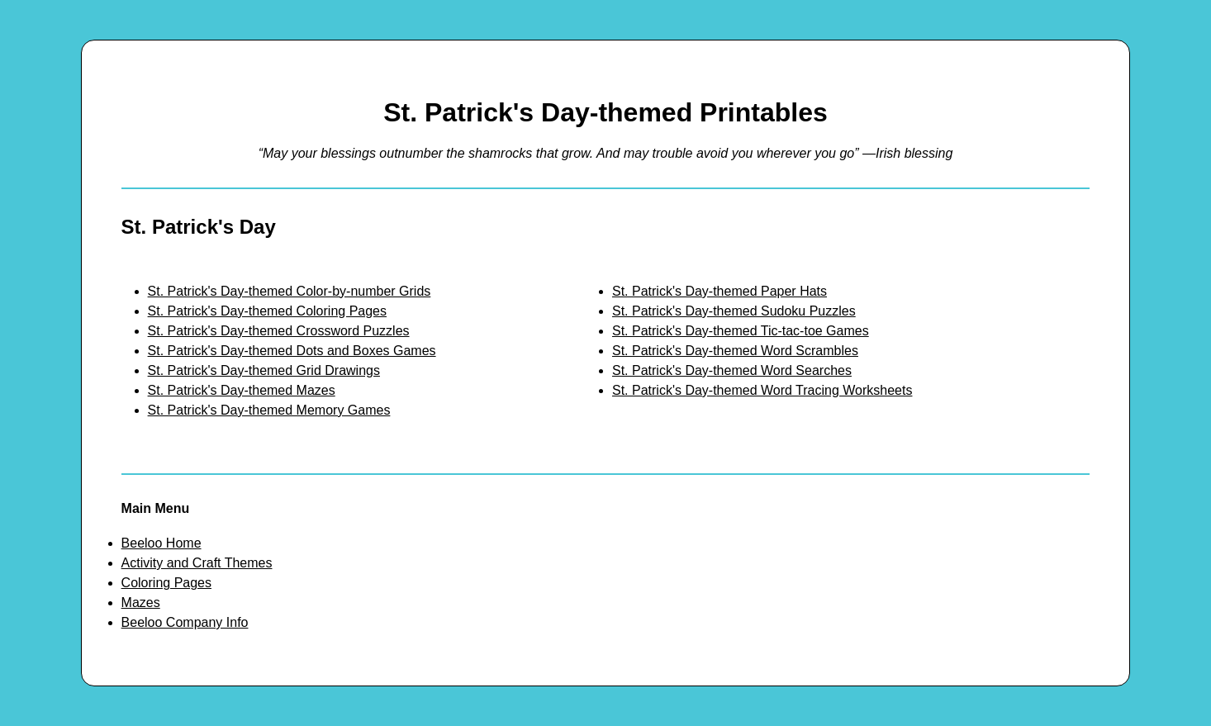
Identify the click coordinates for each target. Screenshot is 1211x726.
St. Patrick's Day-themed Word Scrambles (735, 351)
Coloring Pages (166, 583)
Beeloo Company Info (185, 622)
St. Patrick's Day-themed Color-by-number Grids (289, 291)
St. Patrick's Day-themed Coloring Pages (267, 311)
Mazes (140, 603)
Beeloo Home (161, 543)
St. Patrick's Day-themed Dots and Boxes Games (292, 351)
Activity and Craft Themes (197, 563)
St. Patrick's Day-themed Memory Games (269, 410)
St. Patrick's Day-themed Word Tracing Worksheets (762, 390)
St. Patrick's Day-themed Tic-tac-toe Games (740, 331)
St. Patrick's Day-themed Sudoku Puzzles (734, 311)
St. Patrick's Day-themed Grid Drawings (264, 370)
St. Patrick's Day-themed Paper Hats (719, 291)
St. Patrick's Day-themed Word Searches (732, 370)
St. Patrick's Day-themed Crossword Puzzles (279, 331)
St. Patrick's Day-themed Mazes (241, 390)
